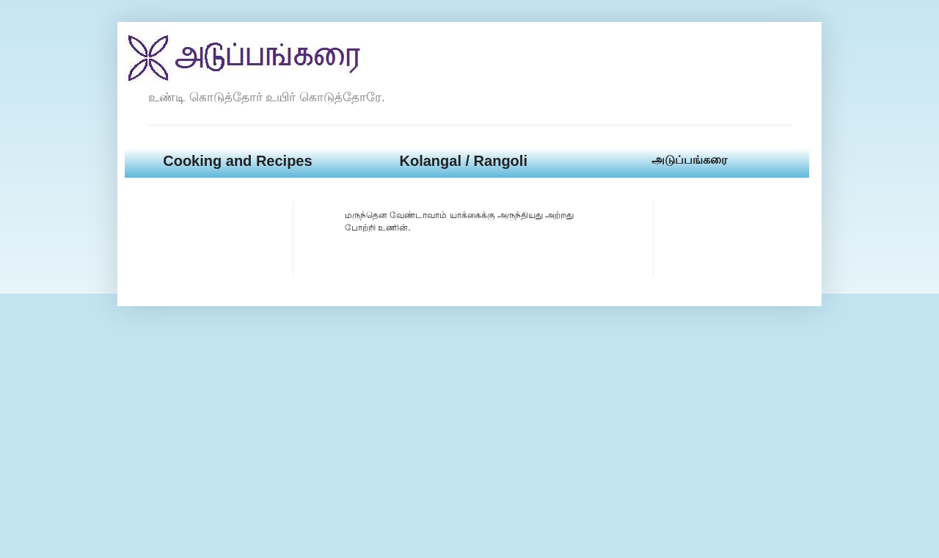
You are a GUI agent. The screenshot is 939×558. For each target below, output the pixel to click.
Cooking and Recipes (237, 161)
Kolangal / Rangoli (463, 161)
